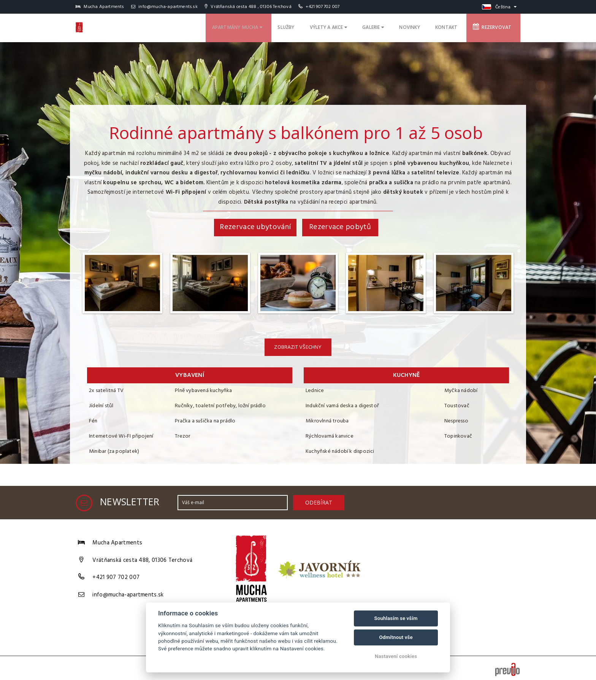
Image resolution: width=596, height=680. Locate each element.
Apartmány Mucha (270, 26)
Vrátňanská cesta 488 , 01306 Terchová (248, 7)
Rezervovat (496, 26)
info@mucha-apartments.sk (164, 7)
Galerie (392, 26)
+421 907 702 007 (322, 7)
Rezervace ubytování (255, 227)
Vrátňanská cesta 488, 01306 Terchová (142, 558)
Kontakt (455, 26)
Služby (314, 26)
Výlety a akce (351, 26)
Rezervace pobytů (340, 227)
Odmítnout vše (395, 637)
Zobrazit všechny (298, 347)
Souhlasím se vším (396, 618)
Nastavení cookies (396, 656)
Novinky (424, 26)
